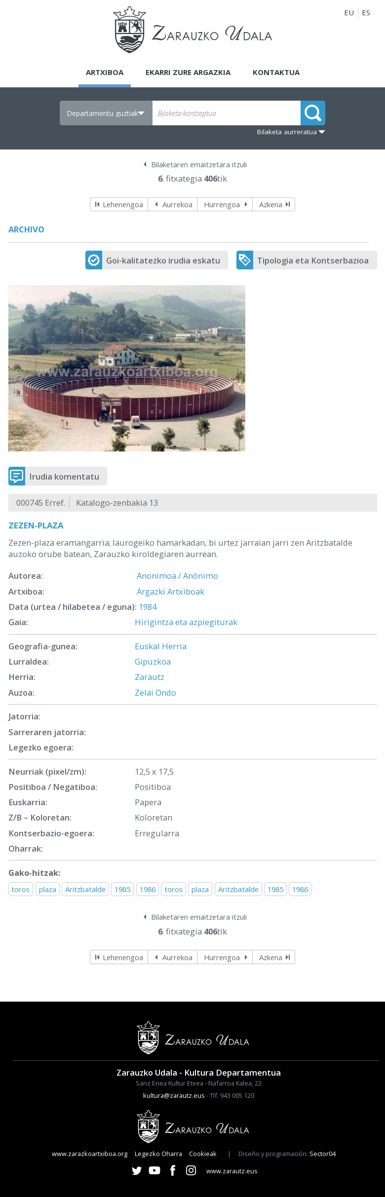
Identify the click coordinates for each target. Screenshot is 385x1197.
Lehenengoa (123, 204)
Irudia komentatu (64, 476)
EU (349, 12)
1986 (147, 889)
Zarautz (149, 676)
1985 (122, 889)
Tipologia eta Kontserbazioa (313, 260)
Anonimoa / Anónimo (177, 575)
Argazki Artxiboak (170, 591)
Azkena (270, 204)
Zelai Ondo (155, 692)
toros (20, 889)
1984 (147, 606)
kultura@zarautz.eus (174, 1095)
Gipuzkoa (153, 661)
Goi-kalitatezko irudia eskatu (163, 260)
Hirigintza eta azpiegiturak (186, 622)
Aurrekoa (177, 204)
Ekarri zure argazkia (188, 72)
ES (366, 12)
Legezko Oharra (158, 1153)
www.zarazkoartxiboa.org (89, 1153)
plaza (47, 889)
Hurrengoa (222, 204)
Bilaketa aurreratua (287, 131)
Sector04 (322, 1153)
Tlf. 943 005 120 (232, 1095)
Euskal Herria (161, 646)
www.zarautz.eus (232, 1170)
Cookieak (203, 1153)
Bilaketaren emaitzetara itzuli (199, 164)
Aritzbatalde (85, 889)
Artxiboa (104, 72)
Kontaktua (276, 72)
